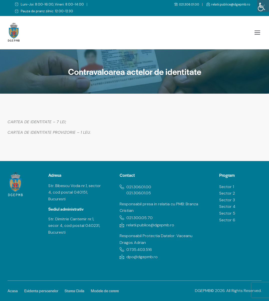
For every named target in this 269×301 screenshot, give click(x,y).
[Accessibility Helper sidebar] (263, 6)
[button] (257, 32)
